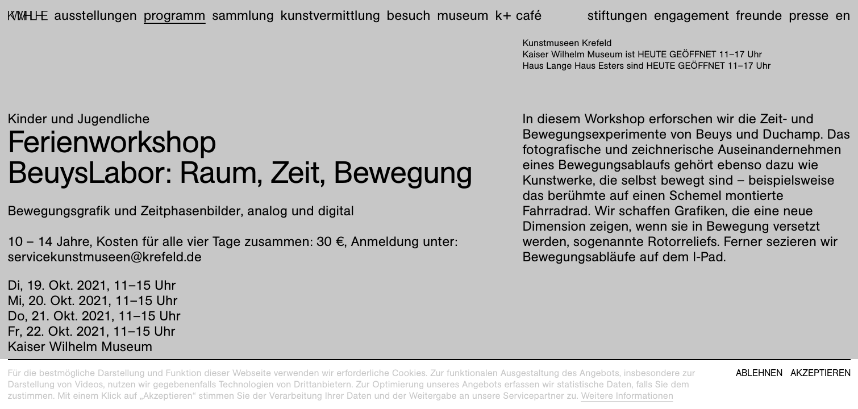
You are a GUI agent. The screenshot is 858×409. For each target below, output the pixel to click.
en (842, 15)
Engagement (691, 15)
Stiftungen (617, 15)
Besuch (409, 15)
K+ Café (518, 15)
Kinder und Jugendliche (79, 118)
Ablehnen (759, 373)
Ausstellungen (95, 15)
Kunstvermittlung (330, 15)
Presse (808, 15)
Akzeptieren (820, 373)
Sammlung (243, 15)
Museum (463, 15)
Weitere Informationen (627, 396)
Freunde (759, 15)
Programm (175, 15)
